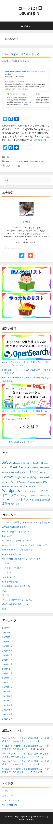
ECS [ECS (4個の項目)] (4, 467)
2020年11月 (8, 682)
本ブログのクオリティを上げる (17, 599)
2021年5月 (7, 655)
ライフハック (8, 576)
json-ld (9, 161)
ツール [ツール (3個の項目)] (42, 495)
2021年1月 (7, 673)
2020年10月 (8, 687)
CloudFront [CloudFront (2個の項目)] (28, 463)
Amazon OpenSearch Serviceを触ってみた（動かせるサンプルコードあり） (26, 351)
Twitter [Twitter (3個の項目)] (10, 486)
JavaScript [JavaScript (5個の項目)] (23, 472)
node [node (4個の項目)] (40, 477)
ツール (5, 563)
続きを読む (41, 139)
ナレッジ (6, 572)
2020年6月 (7, 705)
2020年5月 (7, 709)
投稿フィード (8, 795)
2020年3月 (7, 718)
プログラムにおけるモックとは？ (26, 428)
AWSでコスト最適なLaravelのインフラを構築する (26, 522)
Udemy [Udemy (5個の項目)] (27, 486)
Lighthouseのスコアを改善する (17, 549)
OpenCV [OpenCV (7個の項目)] (7, 482)
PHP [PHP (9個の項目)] (17, 482)
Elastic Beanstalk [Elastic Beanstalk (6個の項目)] (20, 467)
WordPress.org (9, 804)
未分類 (5, 595)
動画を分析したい (10, 581)
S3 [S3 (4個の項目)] (29, 482)
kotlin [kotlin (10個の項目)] (34, 472)
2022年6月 (7, 632)
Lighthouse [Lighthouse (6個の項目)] (22, 477)
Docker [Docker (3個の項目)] (45, 463)
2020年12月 (8, 678)
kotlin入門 (7, 536)
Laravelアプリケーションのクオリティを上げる (25, 545)
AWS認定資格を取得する (14, 527)
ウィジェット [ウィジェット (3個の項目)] (26, 491)
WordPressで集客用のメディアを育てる (21, 558)
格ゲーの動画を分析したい (15, 604)
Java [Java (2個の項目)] (16, 472)
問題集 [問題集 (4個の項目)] (35, 499)
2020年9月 (7, 691)
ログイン (6, 791)
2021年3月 (7, 664)
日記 (8, 157)
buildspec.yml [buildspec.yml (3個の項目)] (17, 463)
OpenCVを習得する (11, 554)
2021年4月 (7, 659)
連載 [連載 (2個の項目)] (17, 504)
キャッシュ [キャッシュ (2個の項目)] (36, 491)
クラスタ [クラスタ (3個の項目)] (34, 495)
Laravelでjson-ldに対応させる (21, 54)
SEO (31, 161)
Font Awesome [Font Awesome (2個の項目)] (44, 468)
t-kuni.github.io (12, 248)
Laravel (18, 161)
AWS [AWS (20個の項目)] (6, 462)
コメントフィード (10, 800)
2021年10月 (8, 646)
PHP (26, 161)
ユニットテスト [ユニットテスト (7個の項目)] (22, 499)
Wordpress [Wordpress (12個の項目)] (11, 490)
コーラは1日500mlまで (30, 10)
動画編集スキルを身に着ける (16, 586)
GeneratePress (26, 819)
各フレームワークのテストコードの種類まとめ (26, 398)
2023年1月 (7, 627)
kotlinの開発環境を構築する (15, 531)
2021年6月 (7, 650)
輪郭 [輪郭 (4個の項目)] (13, 503)
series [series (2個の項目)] (4, 486)
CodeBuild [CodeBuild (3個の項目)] (37, 463)
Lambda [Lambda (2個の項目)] (42, 472)
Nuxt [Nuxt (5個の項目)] (46, 477)
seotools (40, 161)
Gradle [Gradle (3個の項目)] (5, 472)
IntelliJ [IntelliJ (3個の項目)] (11, 472)
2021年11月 (8, 641)
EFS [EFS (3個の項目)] (8, 467)
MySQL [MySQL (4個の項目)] (33, 477)
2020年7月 (7, 700)
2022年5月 (7, 637)
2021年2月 (7, 668)
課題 (4, 608)
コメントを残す (14, 165)
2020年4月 (7, 714)
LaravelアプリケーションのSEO (17, 540)
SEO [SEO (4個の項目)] (45, 482)
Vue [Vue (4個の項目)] (34, 486)
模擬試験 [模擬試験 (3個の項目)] (43, 499)
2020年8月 (7, 696)
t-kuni (36, 741)
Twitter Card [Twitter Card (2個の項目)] (18, 486)
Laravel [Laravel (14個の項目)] (8, 476)
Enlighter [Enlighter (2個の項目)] (35, 468)
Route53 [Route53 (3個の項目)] (24, 482)
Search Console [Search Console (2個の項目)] (36, 482)
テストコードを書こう (12, 567)
